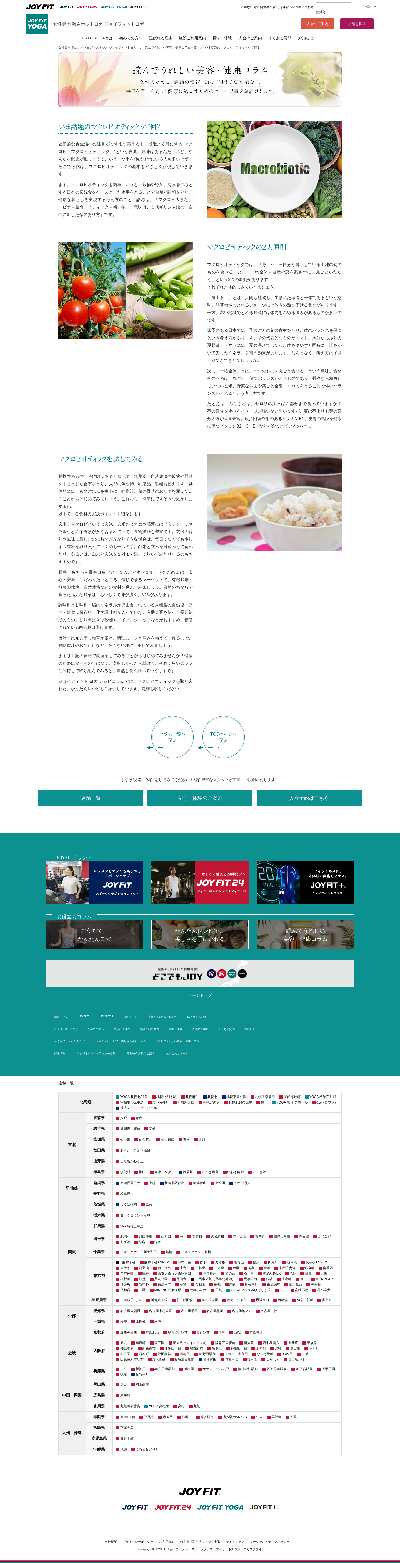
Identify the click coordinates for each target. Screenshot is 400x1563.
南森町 (141, 1343)
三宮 (123, 1369)
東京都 (99, 1275)
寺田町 (295, 1348)
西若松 (188, 1172)
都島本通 (127, 1348)
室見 (293, 1417)
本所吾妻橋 (287, 1268)
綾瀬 (236, 1268)
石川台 (249, 1273)
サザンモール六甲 (215, 1369)
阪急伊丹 (142, 1374)
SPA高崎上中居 (131, 1226)
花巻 (152, 1129)
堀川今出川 (128, 1333)
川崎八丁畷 (159, 1300)
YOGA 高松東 (159, 1406)
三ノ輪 (219, 1268)
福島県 (99, 1172)
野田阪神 (164, 1354)
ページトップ (200, 995)
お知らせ (306, 38)
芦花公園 (161, 1279)
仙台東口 (167, 1140)
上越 (152, 1183)
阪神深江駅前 (248, 1369)
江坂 (305, 1354)
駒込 (232, 1284)
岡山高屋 (142, 1384)
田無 (218, 1290)
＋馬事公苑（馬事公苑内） (215, 1279)
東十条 (125, 1268)
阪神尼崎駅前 (277, 1369)
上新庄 (293, 1343)
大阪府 (99, 1350)
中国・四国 (72, 1395)
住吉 (259, 1417)
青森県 (99, 1117)
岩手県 (99, 1128)
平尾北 (149, 1417)
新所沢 (125, 1242)
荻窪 (183, 1284)
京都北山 (152, 1333)
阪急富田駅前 (184, 1359)
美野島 (276, 1417)
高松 (181, 1406)
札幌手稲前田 (265, 1097)
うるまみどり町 (147, 1449)
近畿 (72, 1353)
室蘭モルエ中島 (132, 1102)
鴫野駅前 (196, 1348)
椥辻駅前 (203, 1333)
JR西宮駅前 (304, 1369)
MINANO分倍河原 (167, 1290)
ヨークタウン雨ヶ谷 (135, 1215)
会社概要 (111, 1541)
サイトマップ (235, 1541)
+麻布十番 (128, 1262)
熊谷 (142, 1242)
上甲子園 (328, 1369)
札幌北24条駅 (166, 1097)
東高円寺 (164, 1284)
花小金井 (324, 1290)
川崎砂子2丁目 (131, 1300)
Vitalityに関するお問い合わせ (260, 7)
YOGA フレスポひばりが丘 (251, 1290)
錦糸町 (309, 1268)
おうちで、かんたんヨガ (69, 1041)
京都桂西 (256, 1333)
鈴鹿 (123, 1322)
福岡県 (99, 1416)
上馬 (323, 1273)
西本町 (144, 1354)
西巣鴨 (144, 1268)
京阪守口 (232, 1359)
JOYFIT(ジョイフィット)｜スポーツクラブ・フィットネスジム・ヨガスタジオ (209, 1549)
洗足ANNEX (272, 1273)
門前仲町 (127, 1273)
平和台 (125, 1290)
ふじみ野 (324, 1236)
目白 (303, 1279)
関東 (72, 1252)
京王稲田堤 (184, 1300)
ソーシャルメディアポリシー (270, 1541)
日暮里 (200, 1268)
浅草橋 (292, 1262)
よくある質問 (280, 38)
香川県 (99, 1406)
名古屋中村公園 (160, 1311)
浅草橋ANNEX (316, 1262)
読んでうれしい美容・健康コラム (178, 1041)
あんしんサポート (177, 1053)
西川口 (166, 1236)
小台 (183, 1268)
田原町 (273, 1262)
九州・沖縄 (72, 1433)
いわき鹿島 (210, 1172)
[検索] (327, 12)
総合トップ (61, 1016)
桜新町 (125, 1279)
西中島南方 (271, 1343)
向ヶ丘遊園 (210, 1300)
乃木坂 (220, 1262)
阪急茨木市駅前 (132, 1359)
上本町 (261, 1348)
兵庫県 (99, 1371)
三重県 (99, 1321)
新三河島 (164, 1268)
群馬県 (99, 1226)
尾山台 (181, 1279)
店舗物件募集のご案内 (141, 1053)
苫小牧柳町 (160, 1102)
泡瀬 (123, 1449)
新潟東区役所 (174, 1183)
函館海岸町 (292, 1097)
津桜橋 (141, 1322)
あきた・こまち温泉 (135, 1150)
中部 (72, 1316)
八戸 (123, 1118)
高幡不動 (301, 1290)
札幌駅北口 (186, 1102)
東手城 (125, 1395)
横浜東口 (262, 1300)
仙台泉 (125, 1140)
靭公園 (125, 1354)
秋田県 (99, 1150)
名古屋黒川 (214, 1311)
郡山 (142, 1172)
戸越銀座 (209, 1273)
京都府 (99, 1332)
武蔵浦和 (217, 1236)
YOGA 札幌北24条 (134, 1097)
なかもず (272, 1359)
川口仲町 (145, 1236)
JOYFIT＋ (130, 1016)
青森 (139, 1118)
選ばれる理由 (160, 38)
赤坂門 (168, 1417)
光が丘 (316, 1284)
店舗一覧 (91, 798)
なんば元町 (265, 1354)
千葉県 (99, 1252)
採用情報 (59, 1053)
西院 (237, 1333)
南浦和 (197, 1236)
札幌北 (213, 1097)
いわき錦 (259, 1172)
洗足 (292, 1273)
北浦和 (125, 1236)
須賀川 (125, 1172)
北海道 (85, 1102)
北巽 (278, 1348)
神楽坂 (125, 1284)
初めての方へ (130, 38)
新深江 (217, 1348)
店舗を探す (357, 24)
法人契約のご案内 (198, 1016)
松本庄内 (127, 1194)
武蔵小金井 (198, 1290)
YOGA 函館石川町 (322, 1097)
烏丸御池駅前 (178, 1333)
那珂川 (187, 1417)
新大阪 (249, 1343)
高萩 (149, 1205)
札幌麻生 (192, 1097)
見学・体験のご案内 (200, 798)
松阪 (157, 1322)
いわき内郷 (235, 1172)
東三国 (159, 1343)
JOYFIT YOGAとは (97, 38)
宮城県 (99, 1139)
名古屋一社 (269, 1311)
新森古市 (149, 1348)
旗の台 (230, 1273)
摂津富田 (209, 1359)
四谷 (269, 1279)
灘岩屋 (189, 1369)
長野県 (99, 1193)
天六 (123, 1343)
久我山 (200, 1284)
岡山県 (99, 1384)
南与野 (260, 1236)
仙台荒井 (145, 1140)
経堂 (142, 1279)
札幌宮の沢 (211, 1102)
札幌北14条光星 (240, 1102)
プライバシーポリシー (138, 1541)
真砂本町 (127, 1439)
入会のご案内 (317, 24)
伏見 (222, 1333)
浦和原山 (239, 1236)
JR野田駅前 (207, 1354)
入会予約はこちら (309, 798)
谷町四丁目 (239, 1348)
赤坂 (203, 1262)
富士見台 (295, 1284)
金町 (267, 1268)
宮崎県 (99, 1427)
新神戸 (141, 1369)
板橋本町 (251, 1284)
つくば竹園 (128, 1205)
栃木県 (99, 1215)
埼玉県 (99, 1239)
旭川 (264, 1102)
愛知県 (99, 1310)
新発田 (220, 1183)
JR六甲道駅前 (164, 1369)
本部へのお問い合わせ (298, 7)
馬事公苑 (250, 1279)
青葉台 (327, 1300)
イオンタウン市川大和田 (138, 1252)
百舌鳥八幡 (296, 1359)
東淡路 (312, 1343)
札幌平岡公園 (236, 1097)
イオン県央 (242, 1183)
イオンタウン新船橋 (196, 1252)
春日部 (304, 1236)
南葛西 (328, 1268)
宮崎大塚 (127, 1428)
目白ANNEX (325, 1279)
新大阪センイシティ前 (189, 1343)
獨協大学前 (282, 1236)
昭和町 (314, 1348)
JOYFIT (84, 1016)
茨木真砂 (159, 1359)
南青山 (239, 1262)
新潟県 (99, 1182)
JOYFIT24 (106, 1016)
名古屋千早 (189, 1311)
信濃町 (286, 1279)
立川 (283, 1290)
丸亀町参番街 (130, 1406)
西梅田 (185, 1354)
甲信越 (72, 1188)
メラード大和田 (236, 1354)
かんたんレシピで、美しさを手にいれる (121, 1041)
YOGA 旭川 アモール (292, 1102)
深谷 (157, 1242)
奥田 (123, 1384)
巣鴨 (217, 1284)
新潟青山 (199, 1183)
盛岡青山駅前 (130, 1129)
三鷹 (142, 1290)
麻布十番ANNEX (156, 1262)
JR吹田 (287, 1354)
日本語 (365, 6)
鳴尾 (123, 1374)
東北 (72, 1144)
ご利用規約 (166, 1541)
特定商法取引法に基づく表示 (200, 1541)
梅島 (251, 1268)
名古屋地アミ (242, 1311)
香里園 (252, 1359)
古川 (202, 1140)
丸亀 (196, 1406)
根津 (256, 1262)
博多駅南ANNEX (234, 1417)
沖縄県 (99, 1449)
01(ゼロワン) (326, 1102)
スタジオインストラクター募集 (96, 1053)
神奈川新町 (305, 1300)
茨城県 (99, 1204)
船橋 (169, 1252)
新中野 (144, 1284)
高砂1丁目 (128, 1417)
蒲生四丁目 (172, 1348)
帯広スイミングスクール (138, 1108)
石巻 (186, 1140)
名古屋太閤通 (130, 1311)
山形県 (99, 1161)
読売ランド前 (237, 1300)
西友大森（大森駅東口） (176, 1273)
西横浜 (283, 1300)
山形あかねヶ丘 (132, 1161)
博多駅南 (207, 1417)
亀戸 (145, 1273)
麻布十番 (184, 1262)
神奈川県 (99, 1300)
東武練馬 (273, 1284)
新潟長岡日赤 (130, 1183)
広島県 (99, 1395)
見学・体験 (222, 38)
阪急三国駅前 (225, 1343)
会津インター (164, 1172)
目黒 (308, 1273)
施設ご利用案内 (192, 38)
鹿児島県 (99, 1438)
